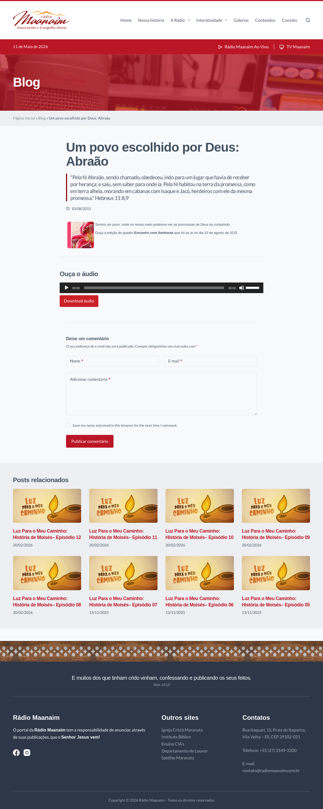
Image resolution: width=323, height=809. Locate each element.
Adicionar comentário (90, 379)
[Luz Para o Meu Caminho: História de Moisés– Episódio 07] (123, 579)
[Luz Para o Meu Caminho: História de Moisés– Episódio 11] (123, 506)
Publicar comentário (89, 441)
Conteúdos (265, 20)
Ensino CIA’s (173, 743)
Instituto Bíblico (176, 736)
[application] (161, 287)
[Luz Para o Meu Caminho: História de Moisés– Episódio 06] (199, 579)
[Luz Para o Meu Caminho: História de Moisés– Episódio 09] (276, 506)
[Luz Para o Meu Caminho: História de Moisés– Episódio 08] (47, 579)
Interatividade (212, 20)
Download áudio (79, 300)
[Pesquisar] (308, 20)
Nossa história (151, 20)
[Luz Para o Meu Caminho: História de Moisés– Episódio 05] (276, 579)
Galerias (241, 20)
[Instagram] (27, 752)
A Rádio (181, 20)
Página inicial (24, 118)
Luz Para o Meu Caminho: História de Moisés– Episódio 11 (120, 537)
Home (126, 20)
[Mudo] (241, 287)
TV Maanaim (294, 46)
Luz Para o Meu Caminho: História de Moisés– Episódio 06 (196, 611)
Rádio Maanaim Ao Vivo (243, 46)
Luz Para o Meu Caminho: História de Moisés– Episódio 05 (273, 611)
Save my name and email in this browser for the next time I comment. (125, 425)
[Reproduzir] (66, 287)
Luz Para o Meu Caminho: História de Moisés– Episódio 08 (44, 611)
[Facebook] (16, 752)
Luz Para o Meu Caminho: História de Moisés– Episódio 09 (273, 537)
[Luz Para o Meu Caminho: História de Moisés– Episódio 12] (47, 506)
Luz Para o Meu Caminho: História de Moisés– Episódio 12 (44, 537)
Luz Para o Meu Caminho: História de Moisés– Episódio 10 (196, 537)
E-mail (175, 361)
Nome (76, 361)
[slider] (154, 287)
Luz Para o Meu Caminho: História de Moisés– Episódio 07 (120, 611)
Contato (289, 20)
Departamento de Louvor (185, 750)
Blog (42, 118)
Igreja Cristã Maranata (182, 729)
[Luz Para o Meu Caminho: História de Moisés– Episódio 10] (199, 506)
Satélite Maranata (178, 757)
